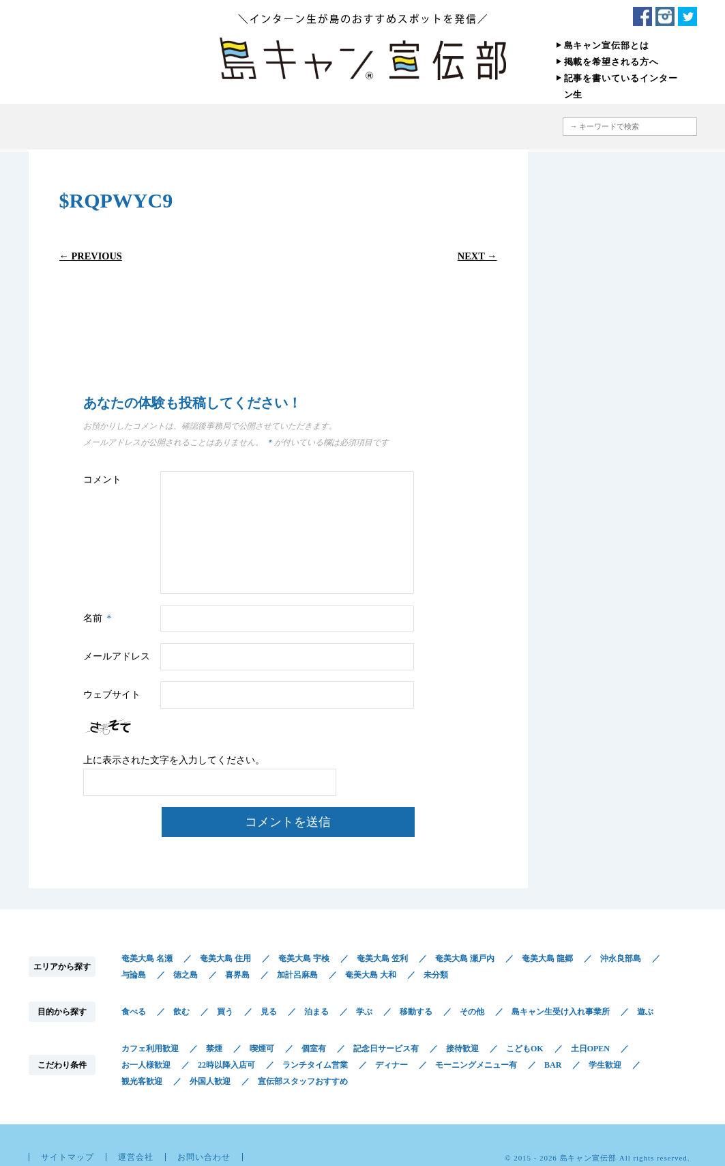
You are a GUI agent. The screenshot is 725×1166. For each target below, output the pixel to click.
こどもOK (525, 1048)
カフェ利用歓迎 (150, 1048)
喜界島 (237, 975)
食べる (133, 1011)
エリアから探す (224, 127)
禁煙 (214, 1048)
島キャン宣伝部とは (607, 45)
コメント (102, 479)
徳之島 (185, 975)
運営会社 (135, 1157)
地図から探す (488, 127)
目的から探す (303, 127)
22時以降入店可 (226, 1065)
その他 (472, 1011)
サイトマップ (67, 1157)
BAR (552, 1065)
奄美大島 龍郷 (547, 958)
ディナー (391, 1065)
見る (269, 1011)
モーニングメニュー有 (476, 1065)
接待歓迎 (462, 1048)
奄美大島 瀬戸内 (464, 958)
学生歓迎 (605, 1065)
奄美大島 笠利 (382, 958)
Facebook (642, 16)
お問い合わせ (204, 1157)
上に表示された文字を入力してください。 (174, 760)
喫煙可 (262, 1048)
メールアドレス (116, 656)
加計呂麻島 (297, 975)
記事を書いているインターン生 (621, 86)
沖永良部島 (620, 958)
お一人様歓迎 (146, 1065)
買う (225, 1011)
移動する (416, 1011)
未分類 (436, 975)
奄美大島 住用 (225, 958)
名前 (100, 618)
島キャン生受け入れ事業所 (561, 1011)
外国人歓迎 (210, 1081)
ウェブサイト (111, 694)
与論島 (133, 975)
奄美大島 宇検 (303, 958)
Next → (477, 256)
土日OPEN (590, 1048)
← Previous (90, 256)
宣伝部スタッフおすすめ (303, 1081)
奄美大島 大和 (370, 975)
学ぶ (364, 1011)
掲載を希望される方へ (612, 62)
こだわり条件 (399, 127)
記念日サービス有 (386, 1048)
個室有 (313, 1048)
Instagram (665, 16)
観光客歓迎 (141, 1081)
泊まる (316, 1011)
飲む (181, 1011)
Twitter (687, 16)
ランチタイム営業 (315, 1065)
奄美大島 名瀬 (147, 958)
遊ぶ (645, 1011)
